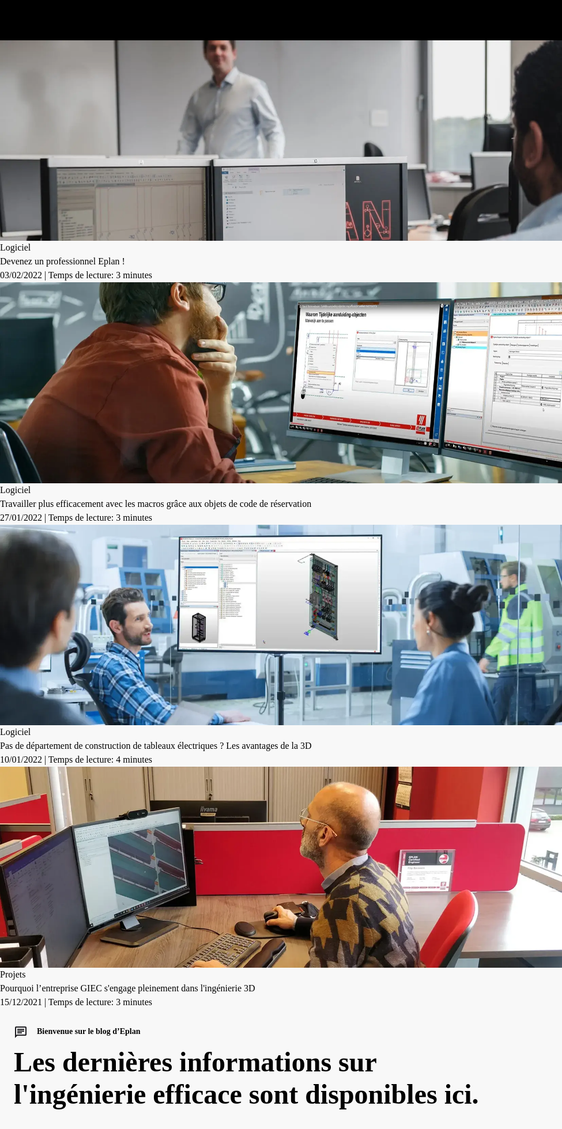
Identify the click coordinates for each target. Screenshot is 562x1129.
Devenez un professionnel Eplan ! (62, 261)
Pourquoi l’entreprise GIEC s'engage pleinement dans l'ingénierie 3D (127, 988)
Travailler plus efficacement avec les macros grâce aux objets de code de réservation (155, 504)
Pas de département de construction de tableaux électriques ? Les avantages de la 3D (156, 746)
